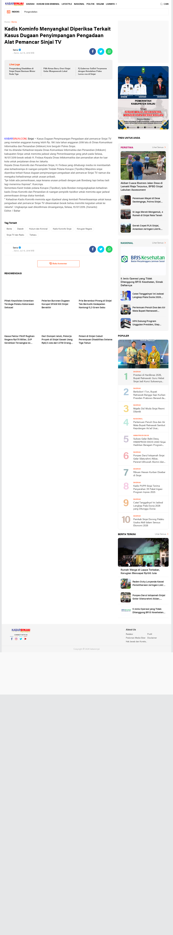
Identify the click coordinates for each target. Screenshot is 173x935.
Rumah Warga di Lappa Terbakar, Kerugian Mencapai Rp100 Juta (140, 572)
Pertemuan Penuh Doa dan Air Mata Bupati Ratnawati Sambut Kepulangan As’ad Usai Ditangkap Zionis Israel (148, 309)
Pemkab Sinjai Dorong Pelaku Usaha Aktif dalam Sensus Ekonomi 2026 (148, 522)
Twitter (20, 640)
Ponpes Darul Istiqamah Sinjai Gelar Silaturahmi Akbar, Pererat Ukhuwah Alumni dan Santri (148, 459)
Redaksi (129, 634)
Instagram (16, 640)
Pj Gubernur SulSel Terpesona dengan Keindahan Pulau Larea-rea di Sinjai (92, 71)
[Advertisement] (58, 108)
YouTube (25, 640)
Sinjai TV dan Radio (15, 235)
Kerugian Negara (84, 229)
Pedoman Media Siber (135, 638)
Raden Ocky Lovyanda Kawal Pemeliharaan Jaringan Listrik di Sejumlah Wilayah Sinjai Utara (148, 584)
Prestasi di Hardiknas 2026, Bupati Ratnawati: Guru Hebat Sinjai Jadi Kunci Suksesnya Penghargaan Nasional (148, 378)
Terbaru (33, 235)
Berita (9, 229)
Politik (90, 4)
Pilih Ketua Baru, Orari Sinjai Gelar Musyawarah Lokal (56, 70)
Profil (149, 634)
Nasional (79, 4)
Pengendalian (30, 12)
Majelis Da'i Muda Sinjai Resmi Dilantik (149, 410)
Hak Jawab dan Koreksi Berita (136, 642)
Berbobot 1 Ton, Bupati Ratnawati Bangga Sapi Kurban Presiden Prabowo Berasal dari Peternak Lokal (149, 395)
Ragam (100, 4)
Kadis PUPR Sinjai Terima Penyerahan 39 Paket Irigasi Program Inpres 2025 (147, 489)
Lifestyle (67, 4)
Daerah (30, 4)
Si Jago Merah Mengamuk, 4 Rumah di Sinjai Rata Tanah (147, 214)
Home (7, 22)
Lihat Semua (157, 147)
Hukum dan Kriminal (48, 4)
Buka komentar (58, 263)
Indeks (13, 12)
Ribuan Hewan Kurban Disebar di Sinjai (149, 474)
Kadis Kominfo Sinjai (62, 229)
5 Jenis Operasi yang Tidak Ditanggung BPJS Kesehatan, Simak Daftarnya (142, 282)
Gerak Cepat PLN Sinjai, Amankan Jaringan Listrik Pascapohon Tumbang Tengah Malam (148, 228)
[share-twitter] (100, 51)
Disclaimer (152, 638)
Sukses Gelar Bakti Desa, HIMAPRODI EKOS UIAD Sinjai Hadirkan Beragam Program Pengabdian (149, 442)
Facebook (11, 640)
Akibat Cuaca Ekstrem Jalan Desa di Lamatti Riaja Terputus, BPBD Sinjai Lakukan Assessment (142, 186)
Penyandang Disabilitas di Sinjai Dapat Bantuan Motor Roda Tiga (22, 71)
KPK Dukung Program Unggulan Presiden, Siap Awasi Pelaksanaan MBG (146, 323)
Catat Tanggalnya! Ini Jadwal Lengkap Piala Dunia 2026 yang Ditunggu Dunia (148, 296)
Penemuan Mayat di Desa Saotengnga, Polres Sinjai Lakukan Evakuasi (146, 200)
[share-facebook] (92, 51)
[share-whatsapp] (109, 51)
